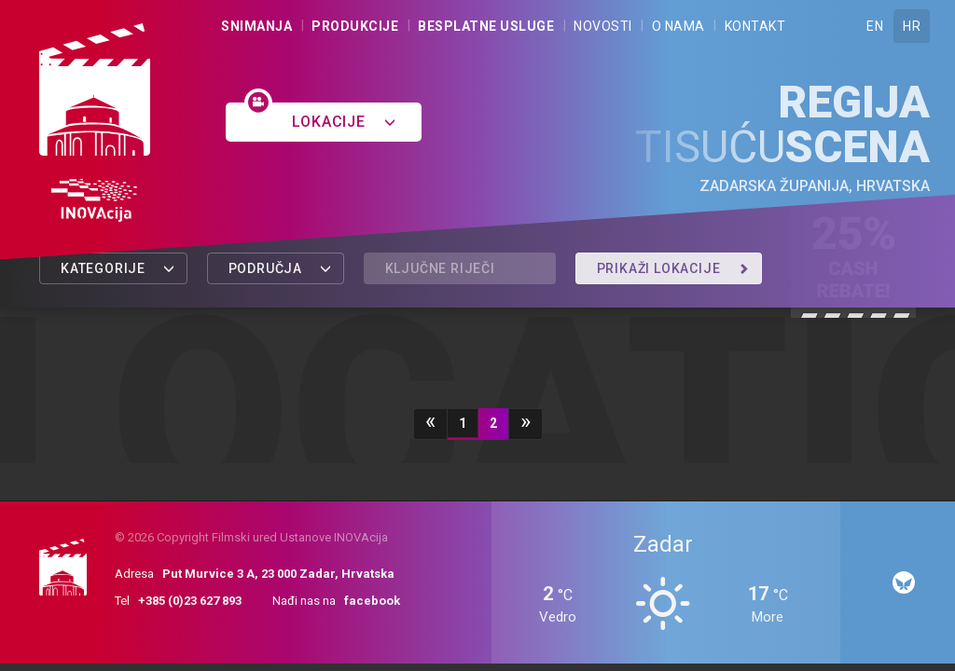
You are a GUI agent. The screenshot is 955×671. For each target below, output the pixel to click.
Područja (280, 268)
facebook (372, 601)
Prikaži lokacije (673, 268)
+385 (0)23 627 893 (190, 601)
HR (911, 26)
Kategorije (118, 268)
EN (874, 26)
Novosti (603, 26)
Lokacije (343, 121)
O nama (678, 26)
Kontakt (755, 26)
